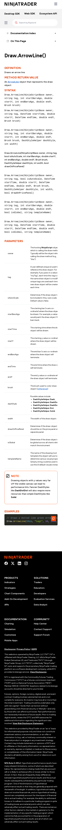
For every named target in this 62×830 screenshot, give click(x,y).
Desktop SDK (12, 13)
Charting (9, 623)
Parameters (13, 241)
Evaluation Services (44, 599)
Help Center (40, 623)
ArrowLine (13, 81)
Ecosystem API (48, 13)
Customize (10, 635)
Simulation (10, 629)
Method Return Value (21, 77)
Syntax (10, 90)
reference (42, 389)
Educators (39, 588)
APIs (6, 604)
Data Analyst (40, 604)
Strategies (10, 588)
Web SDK (29, 13)
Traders (38, 582)
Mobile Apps (10, 640)
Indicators (9, 582)
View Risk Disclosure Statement (28, 723)
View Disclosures (38, 672)
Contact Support (43, 629)
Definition (12, 68)
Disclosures (10, 649)
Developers (40, 593)
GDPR (34, 649)
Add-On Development (16, 599)
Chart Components (14, 593)
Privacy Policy (23, 649)
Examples (11, 511)
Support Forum (42, 635)
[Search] (35, 22)
